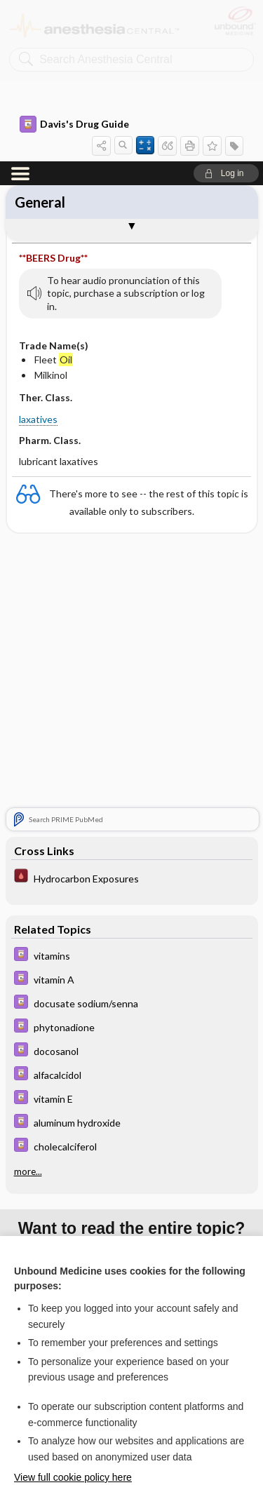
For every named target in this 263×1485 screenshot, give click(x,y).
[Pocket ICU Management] (132, 716)
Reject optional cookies (132, 1399)
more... (28, 1010)
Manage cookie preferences (131, 1440)
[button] (226, 12)
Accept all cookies (131, 1360)
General (40, 40)
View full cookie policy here (73, 1316)
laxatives (38, 258)
